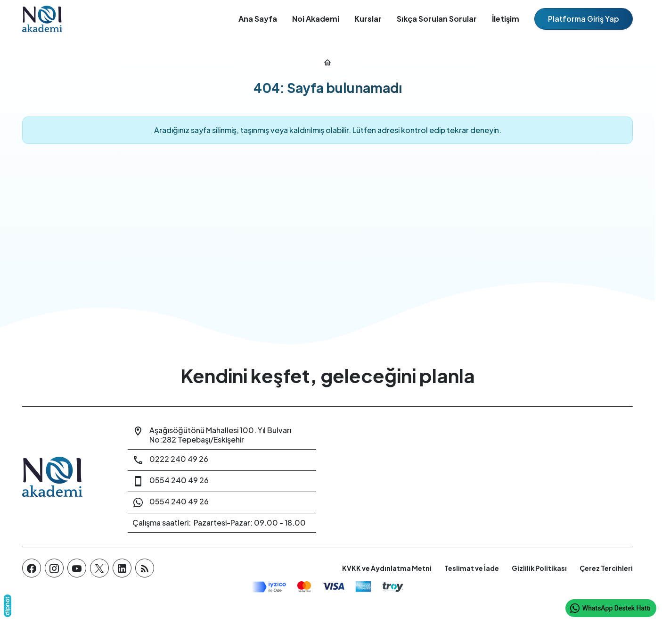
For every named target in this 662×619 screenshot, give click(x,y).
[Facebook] (31, 568)
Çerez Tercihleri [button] (606, 568)
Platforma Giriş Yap (583, 19)
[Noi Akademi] (63, 477)
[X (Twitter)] (99, 568)
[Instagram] (54, 568)
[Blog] (144, 568)
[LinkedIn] (122, 568)
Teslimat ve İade (471, 568)
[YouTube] (76, 568)
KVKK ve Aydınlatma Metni (387, 568)
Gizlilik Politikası (539, 568)
